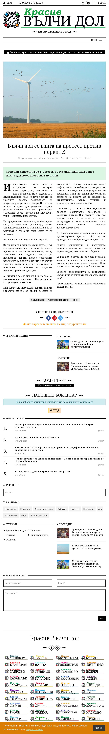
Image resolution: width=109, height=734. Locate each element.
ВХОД (54, 410)
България (25, 509)
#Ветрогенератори (58, 303)
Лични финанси (39, 515)
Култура (75, 509)
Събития (62, 509)
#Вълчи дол (37, 303)
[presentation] (25, 619)
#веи (75, 303)
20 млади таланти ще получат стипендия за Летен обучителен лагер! (87, 347)
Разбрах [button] (99, 728)
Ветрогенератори (43, 509)
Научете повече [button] (34, 729)
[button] (96, 40)
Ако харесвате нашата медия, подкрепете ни (54, 327)
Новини (15, 52)
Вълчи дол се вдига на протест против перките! (87, 547)
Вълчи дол (10, 509)
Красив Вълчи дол (32, 52)
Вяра (23, 515)
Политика (88, 509)
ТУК (70, 295)
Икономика (11, 515)
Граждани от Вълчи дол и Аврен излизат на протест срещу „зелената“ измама (85, 369)
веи (100, 509)
